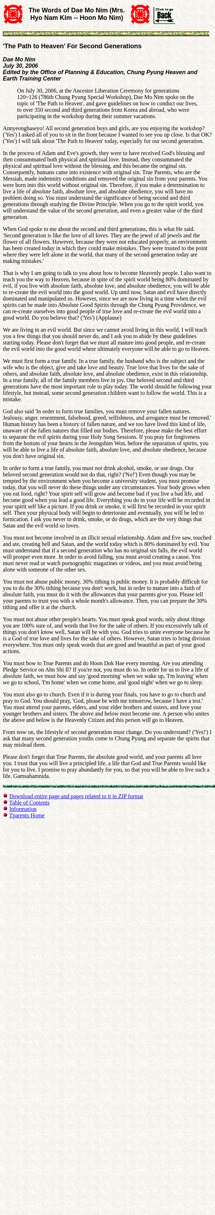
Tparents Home (26, 815)
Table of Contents (29, 803)
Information (22, 809)
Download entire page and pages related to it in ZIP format (76, 796)
